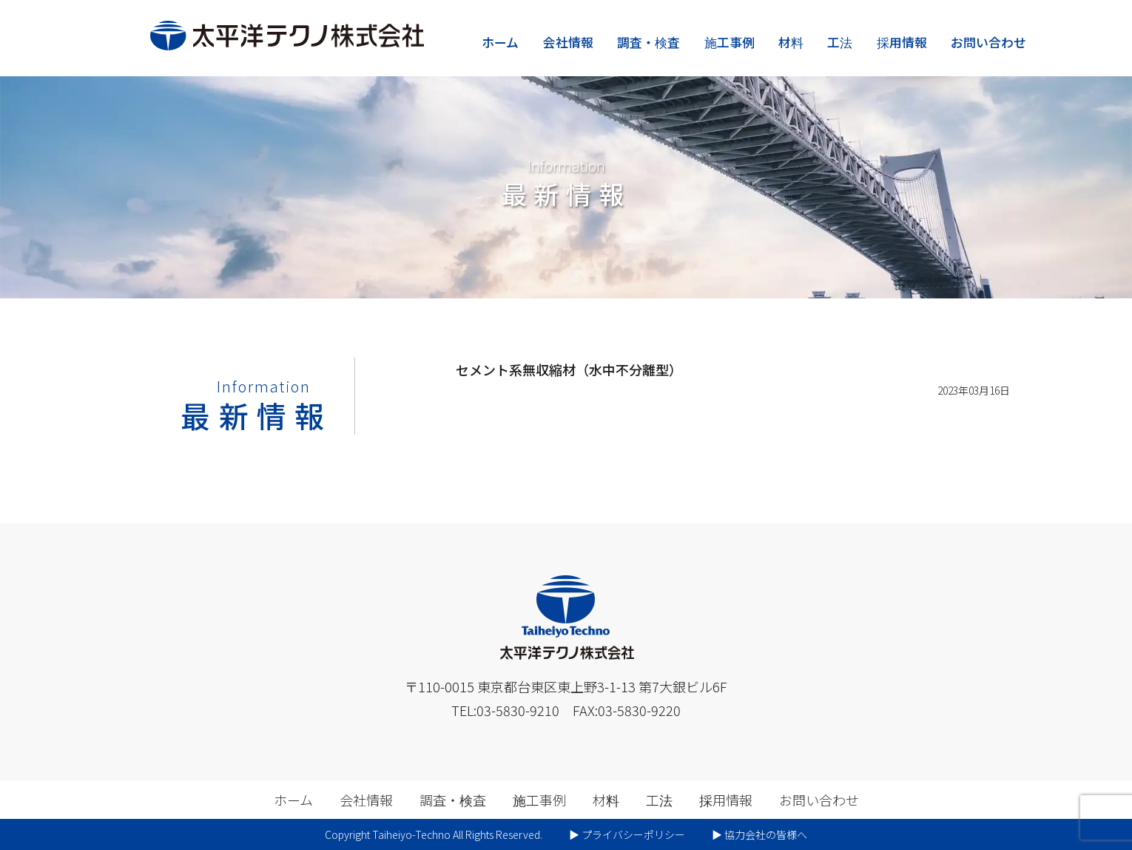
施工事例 (729, 42)
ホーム (500, 42)
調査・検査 (648, 42)
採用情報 (902, 42)
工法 (839, 42)
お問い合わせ (988, 42)
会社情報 (568, 42)
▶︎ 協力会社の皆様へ (759, 834)
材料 (790, 42)
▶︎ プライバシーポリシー (627, 834)
